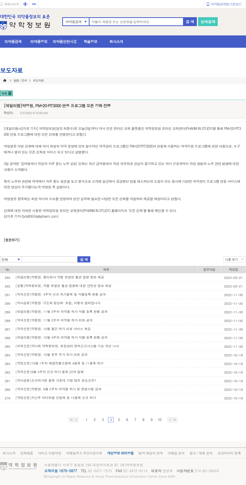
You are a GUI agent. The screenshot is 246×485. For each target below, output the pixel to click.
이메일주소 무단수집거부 (84, 453)
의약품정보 (38, 41)
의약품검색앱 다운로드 (226, 4)
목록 (4, 93)
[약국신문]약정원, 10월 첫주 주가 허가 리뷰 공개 (51, 354)
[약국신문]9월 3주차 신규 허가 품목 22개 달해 (49, 372)
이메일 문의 (176, 453)
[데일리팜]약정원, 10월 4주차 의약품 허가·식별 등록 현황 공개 (61, 337)
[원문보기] (11, 239)
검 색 (190, 21)
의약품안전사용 (65, 41)
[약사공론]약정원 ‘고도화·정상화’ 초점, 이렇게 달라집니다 (58, 303)
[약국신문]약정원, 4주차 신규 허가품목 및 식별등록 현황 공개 (60, 294)
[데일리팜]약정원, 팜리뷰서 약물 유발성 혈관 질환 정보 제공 (59, 277)
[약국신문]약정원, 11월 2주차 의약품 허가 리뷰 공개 (54, 320)
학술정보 (90, 41)
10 (159, 419)
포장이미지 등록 (229, 453)
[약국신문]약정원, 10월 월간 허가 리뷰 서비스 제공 (53, 329)
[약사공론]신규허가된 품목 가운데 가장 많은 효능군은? (55, 380)
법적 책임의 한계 (150, 453)
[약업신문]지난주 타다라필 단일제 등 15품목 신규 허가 (55, 397)
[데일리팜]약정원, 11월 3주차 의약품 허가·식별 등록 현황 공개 (61, 311)
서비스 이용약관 (49, 453)
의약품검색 (73, 21)
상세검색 (207, 21)
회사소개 (116, 41)
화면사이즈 (11, 4)
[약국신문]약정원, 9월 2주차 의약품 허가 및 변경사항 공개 (58, 389)
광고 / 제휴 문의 (201, 453)
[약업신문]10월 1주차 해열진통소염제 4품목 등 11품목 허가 (59, 363)
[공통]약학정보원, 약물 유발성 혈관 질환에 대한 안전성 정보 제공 (63, 286)
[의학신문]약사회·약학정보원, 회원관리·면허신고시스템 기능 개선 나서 (67, 346)
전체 (4, 259)
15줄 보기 (231, 259)
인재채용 (26, 453)
